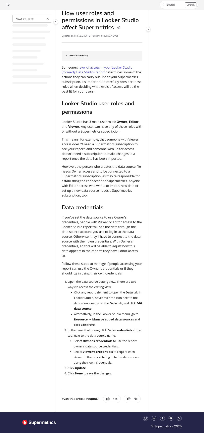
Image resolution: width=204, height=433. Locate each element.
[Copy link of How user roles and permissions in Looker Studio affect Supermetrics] (118, 28)
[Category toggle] (55, 21)
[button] (179, 5)
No (132, 399)
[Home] (8, 5)
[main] (102, 211)
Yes (112, 399)
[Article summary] (102, 56)
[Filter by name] (32, 19)
